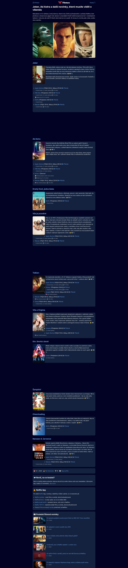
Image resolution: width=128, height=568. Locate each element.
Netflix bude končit (41, 502)
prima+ (37, 173)
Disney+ (48, 287)
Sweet (37, 301)
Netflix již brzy (39, 500)
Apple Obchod (39, 88)
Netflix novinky (39, 497)
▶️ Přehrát (65, 88)
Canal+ (48, 355)
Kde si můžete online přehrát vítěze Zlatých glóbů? (62, 536)
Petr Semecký (49, 471)
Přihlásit (36, 3)
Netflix (37, 100)
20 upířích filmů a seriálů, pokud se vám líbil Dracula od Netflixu (66, 553)
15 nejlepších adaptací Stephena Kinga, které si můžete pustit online (67, 562)
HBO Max (38, 93)
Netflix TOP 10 (39, 505)
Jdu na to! (52, 483)
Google (48, 292)
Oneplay (48, 328)
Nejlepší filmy (39, 507)
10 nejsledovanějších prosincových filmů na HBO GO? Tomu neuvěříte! (68, 518)
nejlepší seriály (49, 507)
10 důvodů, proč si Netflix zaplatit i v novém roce (61, 545)
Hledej (92, 3)
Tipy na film (64, 471)
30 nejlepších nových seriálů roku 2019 (59, 527)
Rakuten (37, 104)
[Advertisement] (21, 25)
